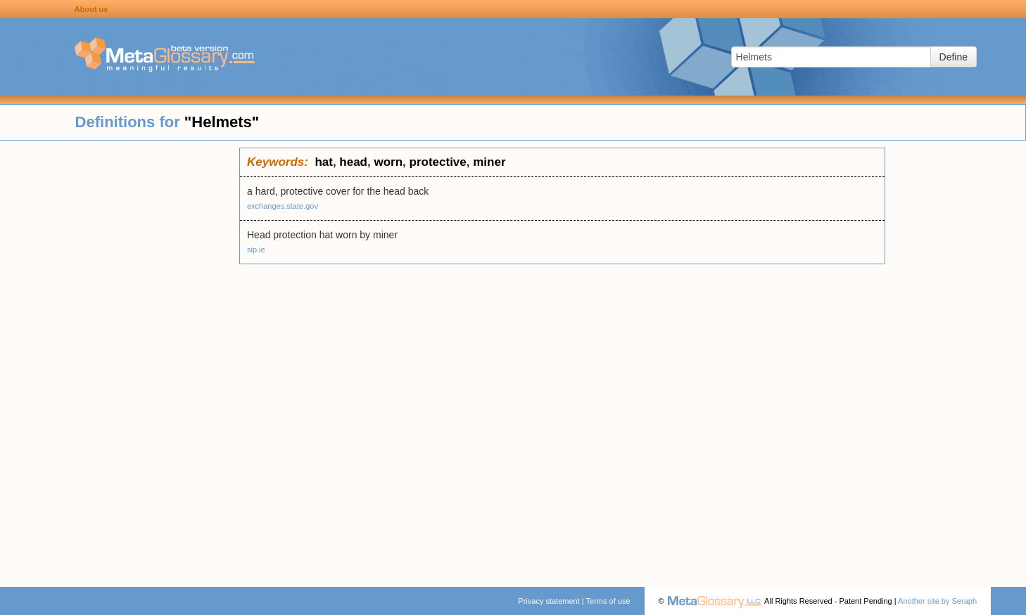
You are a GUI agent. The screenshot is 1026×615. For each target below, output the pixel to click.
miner (489, 162)
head (353, 162)
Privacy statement (548, 601)
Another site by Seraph (937, 601)
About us (91, 9)
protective (438, 162)
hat (324, 162)
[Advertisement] (119, 358)
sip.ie (256, 249)
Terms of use (608, 601)
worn (388, 162)
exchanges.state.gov (282, 206)
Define (953, 57)
